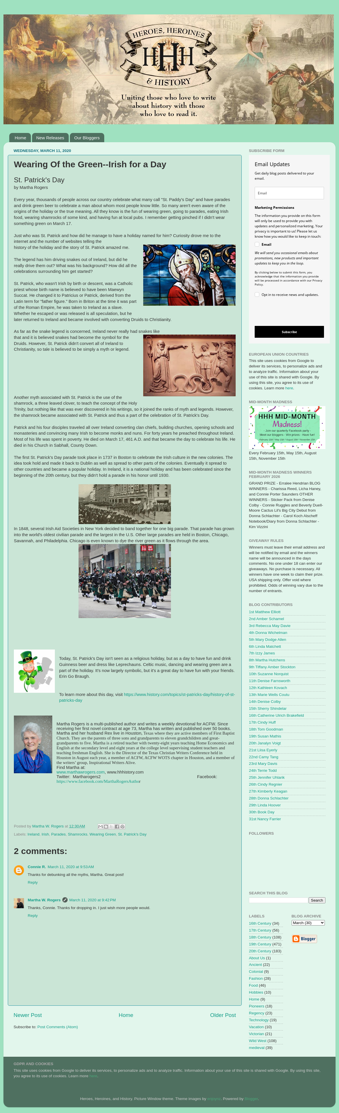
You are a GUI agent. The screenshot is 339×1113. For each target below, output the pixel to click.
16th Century (260, 923)
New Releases (50, 137)
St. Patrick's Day (132, 834)
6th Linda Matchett (265, 646)
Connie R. (37, 867)
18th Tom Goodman (266, 729)
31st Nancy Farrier (265, 819)
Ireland (33, 834)
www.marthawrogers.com (81, 772)
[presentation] (284, 312)
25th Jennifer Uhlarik (267, 777)
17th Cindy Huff (262, 722)
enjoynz (214, 1099)
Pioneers (256, 1006)
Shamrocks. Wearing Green (92, 834)
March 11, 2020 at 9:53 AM (71, 867)
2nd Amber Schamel (266, 619)
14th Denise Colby (265, 701)
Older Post (223, 1015)
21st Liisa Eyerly (263, 750)
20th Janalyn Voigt (265, 743)
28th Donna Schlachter (268, 798)
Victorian (256, 1034)
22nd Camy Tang (263, 757)
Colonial (256, 971)
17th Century (260, 930)
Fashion (256, 978)
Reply (33, 882)
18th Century (260, 937)
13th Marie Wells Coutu (269, 694)
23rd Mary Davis (263, 763)
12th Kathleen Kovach (268, 688)
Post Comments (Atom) (58, 1027)
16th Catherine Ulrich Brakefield (276, 715)
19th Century (260, 944)
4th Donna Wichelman (268, 632)
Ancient (255, 964)
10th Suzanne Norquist (268, 674)
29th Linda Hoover (265, 805)
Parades (58, 834)
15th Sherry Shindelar (268, 708)
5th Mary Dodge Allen (267, 639)
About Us (257, 958)
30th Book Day (262, 812)
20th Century (260, 951)
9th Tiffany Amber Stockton (272, 667)
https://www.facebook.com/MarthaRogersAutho (98, 781)
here (289, 388)
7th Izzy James (262, 653)
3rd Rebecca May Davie (269, 626)
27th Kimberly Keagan (268, 791)
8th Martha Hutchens (267, 660)
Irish (45, 834)
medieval (257, 1048)
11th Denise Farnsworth (269, 681)
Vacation (256, 1027)
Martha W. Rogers (44, 900)
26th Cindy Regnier (265, 784)
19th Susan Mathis (265, 736)
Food (253, 985)
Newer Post (28, 1015)
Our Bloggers (87, 137)
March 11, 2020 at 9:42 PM (92, 900)
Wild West (258, 1041)
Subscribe (289, 332)
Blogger (251, 1099)
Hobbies (256, 992)
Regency (256, 1013)
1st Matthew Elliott (265, 612)
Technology (259, 1020)
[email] (289, 193)
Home (20, 137)
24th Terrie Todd (263, 770)
